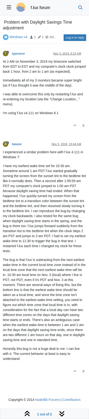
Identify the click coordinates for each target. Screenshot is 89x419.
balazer (17, 144)
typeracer (18, 53)
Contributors (71, 400)
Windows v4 (18, 37)
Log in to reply (75, 37)
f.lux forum (40, 7)
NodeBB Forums (47, 400)
